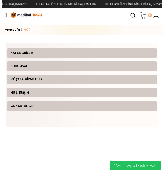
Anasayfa (12, 29)
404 (27, 29)
